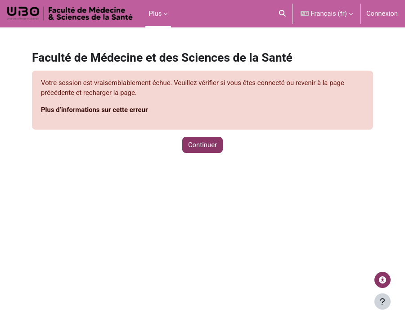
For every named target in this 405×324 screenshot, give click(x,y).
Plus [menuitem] (155, 13)
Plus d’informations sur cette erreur (94, 110)
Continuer (202, 145)
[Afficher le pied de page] (382, 301)
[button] (282, 13)
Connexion (382, 13)
